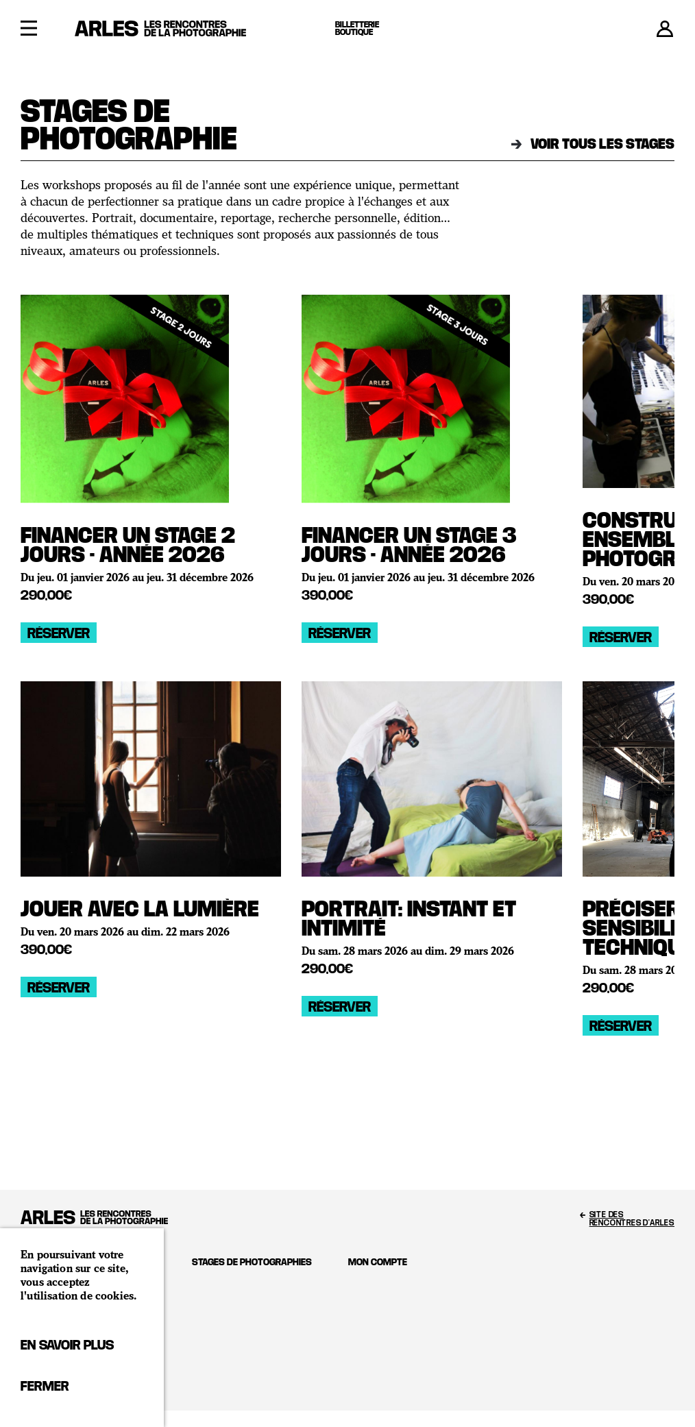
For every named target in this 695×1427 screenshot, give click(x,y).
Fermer (45, 1385)
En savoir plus (67, 1344)
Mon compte (377, 1261)
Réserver (58, 632)
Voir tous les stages (592, 143)
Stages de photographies (252, 1261)
